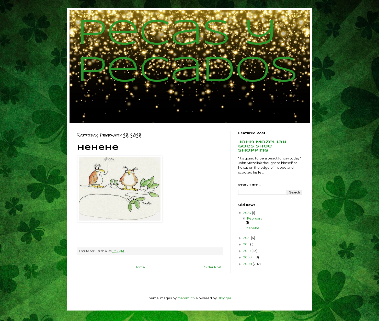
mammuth (186, 298)
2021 (247, 238)
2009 (247, 257)
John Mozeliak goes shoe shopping (262, 146)
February (254, 218)
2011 (246, 244)
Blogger (224, 298)
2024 (247, 213)
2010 (247, 251)
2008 (248, 264)
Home (139, 267)
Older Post (213, 267)
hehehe (252, 228)
